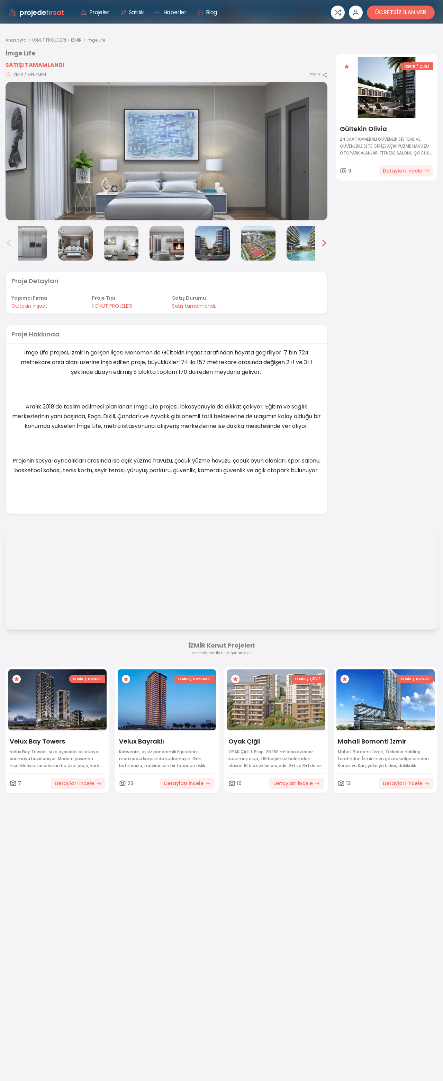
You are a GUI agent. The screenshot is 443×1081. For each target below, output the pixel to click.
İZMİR (76, 40)
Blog (207, 12)
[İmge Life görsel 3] (75, 243)
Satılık (132, 12)
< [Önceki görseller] (9, 243)
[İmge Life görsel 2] (29, 243)
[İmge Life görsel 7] (258, 243)
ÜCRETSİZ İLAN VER (400, 12)
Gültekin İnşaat (29, 305)
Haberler (171, 12)
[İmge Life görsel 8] (304, 243)
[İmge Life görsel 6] (212, 243)
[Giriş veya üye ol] (356, 12)
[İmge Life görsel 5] (167, 243)
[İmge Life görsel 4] (121, 243)
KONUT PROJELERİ (48, 40)
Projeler (95, 12)
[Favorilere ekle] (347, 66)
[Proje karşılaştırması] (338, 12)
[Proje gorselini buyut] (166, 151)
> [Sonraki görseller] (324, 243)
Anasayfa (16, 40)
